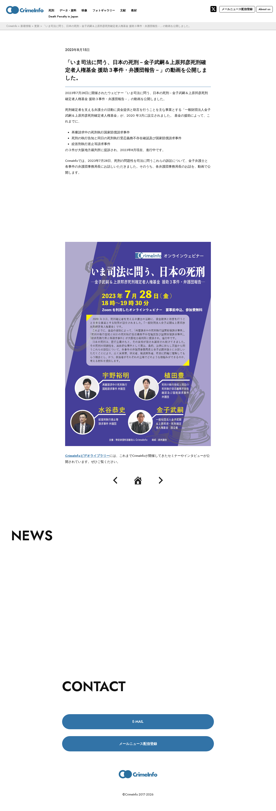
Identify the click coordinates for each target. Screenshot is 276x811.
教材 (134, 10)
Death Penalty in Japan (63, 16)
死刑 (51, 10)
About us (264, 9)
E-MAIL (138, 721)
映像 (84, 10)
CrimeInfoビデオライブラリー (87, 455)
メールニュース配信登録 (237, 9)
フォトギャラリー (104, 10)
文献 (123, 10)
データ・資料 (68, 10)
